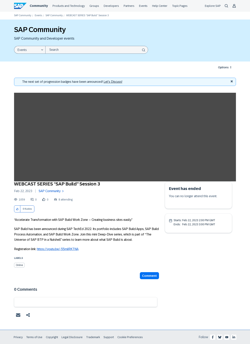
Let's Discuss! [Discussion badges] (113, 81)
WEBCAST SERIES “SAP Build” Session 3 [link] (87, 15)
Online (19, 265)
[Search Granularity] (29, 50)
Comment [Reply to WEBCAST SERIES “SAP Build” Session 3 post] (149, 275)
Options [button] (223, 67)
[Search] (96, 50)
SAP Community (22, 15)
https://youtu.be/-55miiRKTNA (58, 249)
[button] (17, 209)
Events (38, 15)
